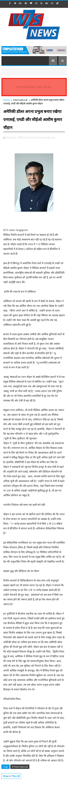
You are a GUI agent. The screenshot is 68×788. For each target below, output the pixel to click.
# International (20, 766)
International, (48, 137)
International (20, 99)
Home (6, 99)
